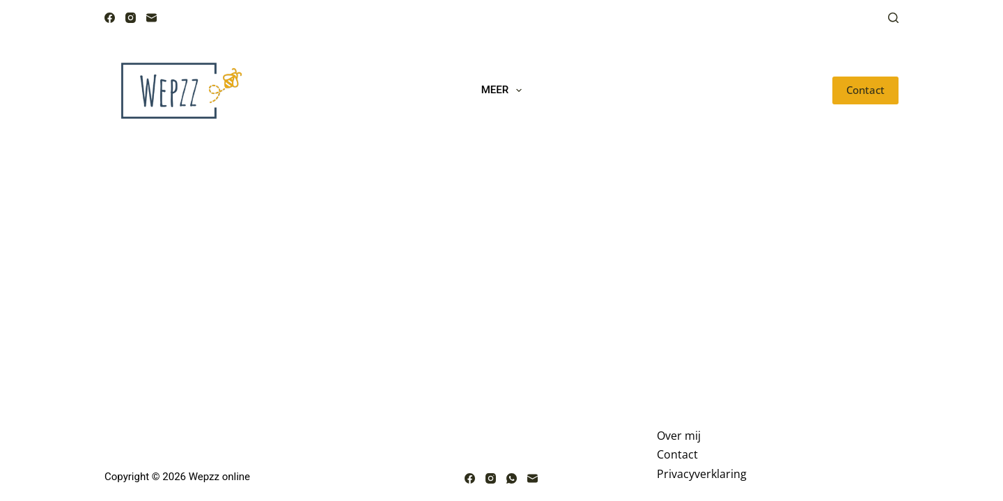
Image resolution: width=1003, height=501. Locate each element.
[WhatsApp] (511, 478)
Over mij (679, 435)
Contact (865, 90)
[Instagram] (130, 18)
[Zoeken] (893, 18)
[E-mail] (151, 18)
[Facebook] (109, 18)
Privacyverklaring (702, 474)
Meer (504, 90)
